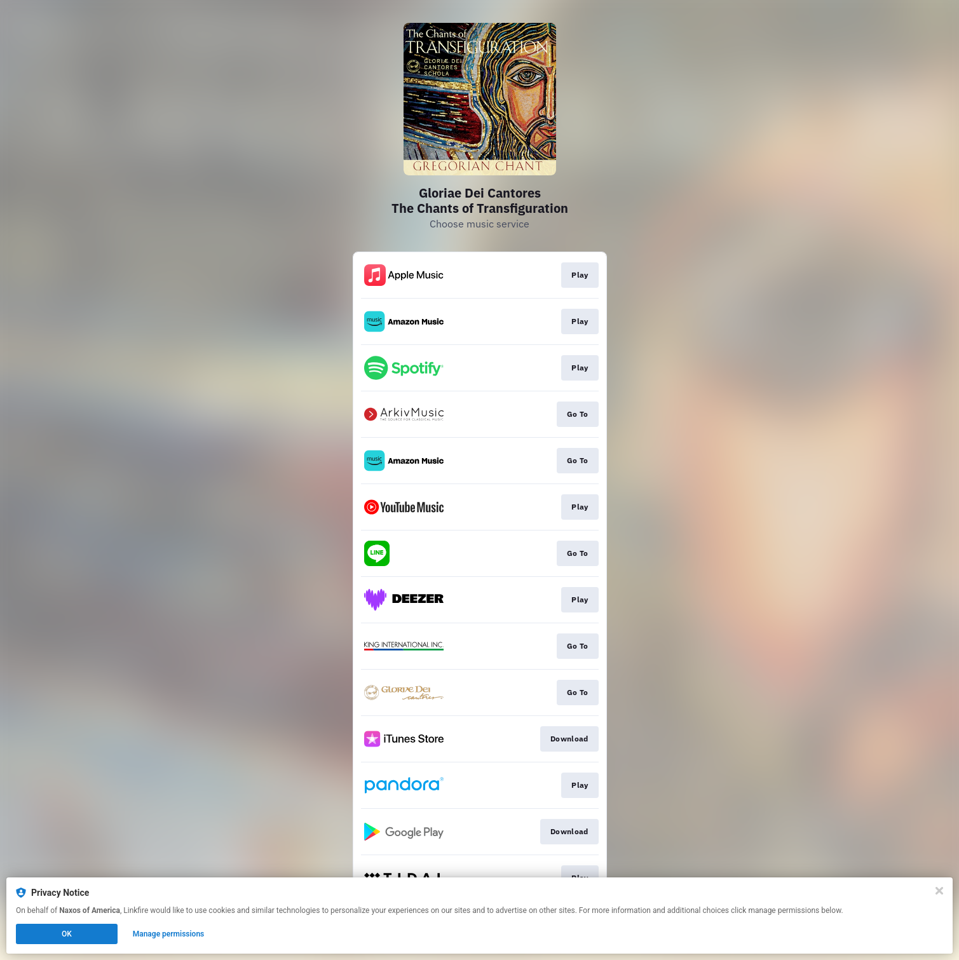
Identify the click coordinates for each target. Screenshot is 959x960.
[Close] (939, 891)
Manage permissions (169, 934)
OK (67, 934)
